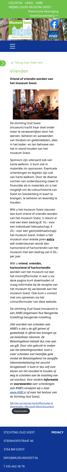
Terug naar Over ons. (26, 62)
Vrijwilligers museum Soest (30, 7)
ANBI (39, 3)
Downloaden (21, 411)
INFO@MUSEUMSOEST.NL (21, 458)
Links (29, 3)
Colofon (15, 3)
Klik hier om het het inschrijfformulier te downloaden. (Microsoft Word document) (32, 405)
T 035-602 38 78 (14, 466)
